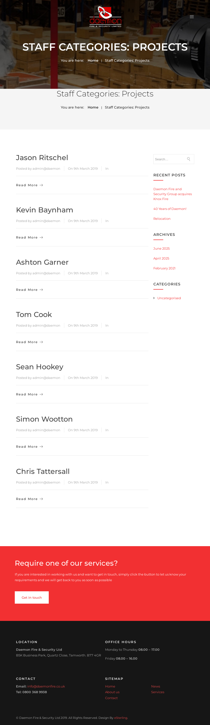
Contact (111, 698)
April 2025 (161, 258)
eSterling (120, 718)
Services (157, 692)
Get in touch (32, 597)
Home (93, 60)
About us (112, 692)
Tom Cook (34, 314)
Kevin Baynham (44, 209)
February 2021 (164, 268)
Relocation (162, 219)
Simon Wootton (44, 419)
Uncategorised (169, 298)
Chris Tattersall (43, 471)
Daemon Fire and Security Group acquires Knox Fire (172, 194)
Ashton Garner (42, 262)
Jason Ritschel (42, 157)
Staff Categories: (127, 60)
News (155, 686)
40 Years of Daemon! (169, 209)
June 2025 (161, 248)
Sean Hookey (39, 366)
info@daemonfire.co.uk (46, 686)
